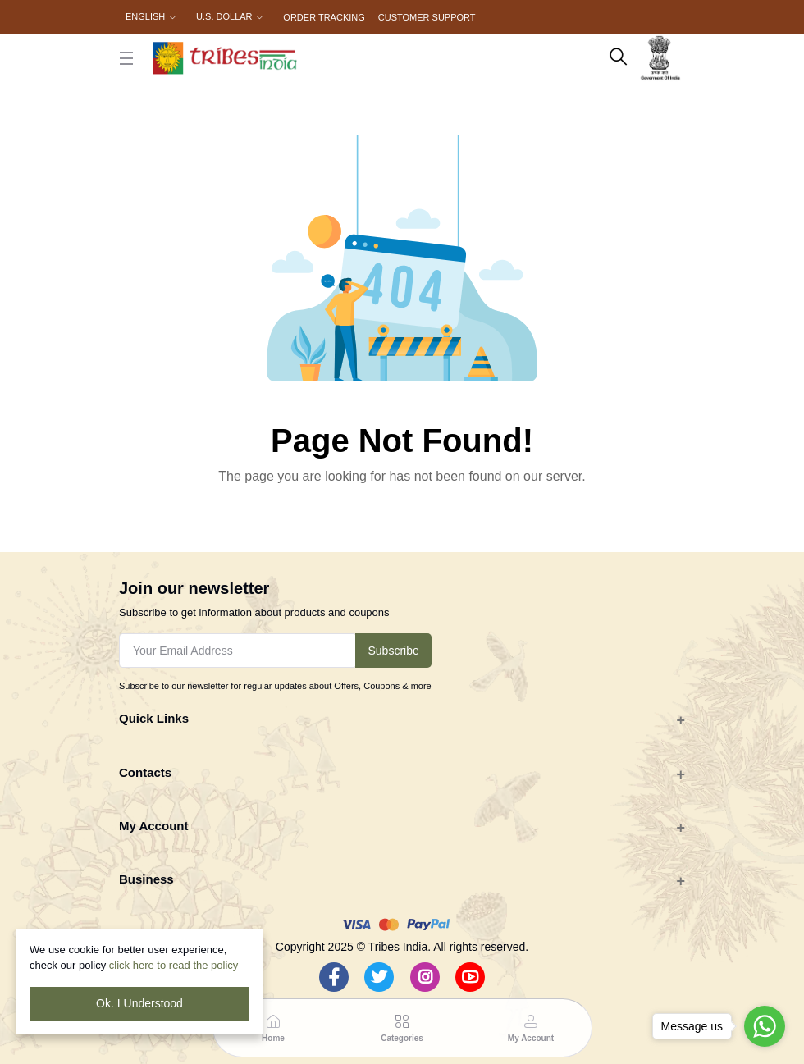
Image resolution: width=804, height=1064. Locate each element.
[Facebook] (334, 977)
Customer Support (427, 17)
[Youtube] (470, 977)
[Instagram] (425, 977)
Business (146, 879)
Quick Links (154, 718)
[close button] (126, 57)
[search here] (618, 57)
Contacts (145, 772)
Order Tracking (323, 17)
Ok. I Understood (139, 1003)
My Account (153, 826)
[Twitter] (379, 977)
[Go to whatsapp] (764, 1026)
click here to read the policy (174, 965)
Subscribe (393, 650)
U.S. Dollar (224, 16)
